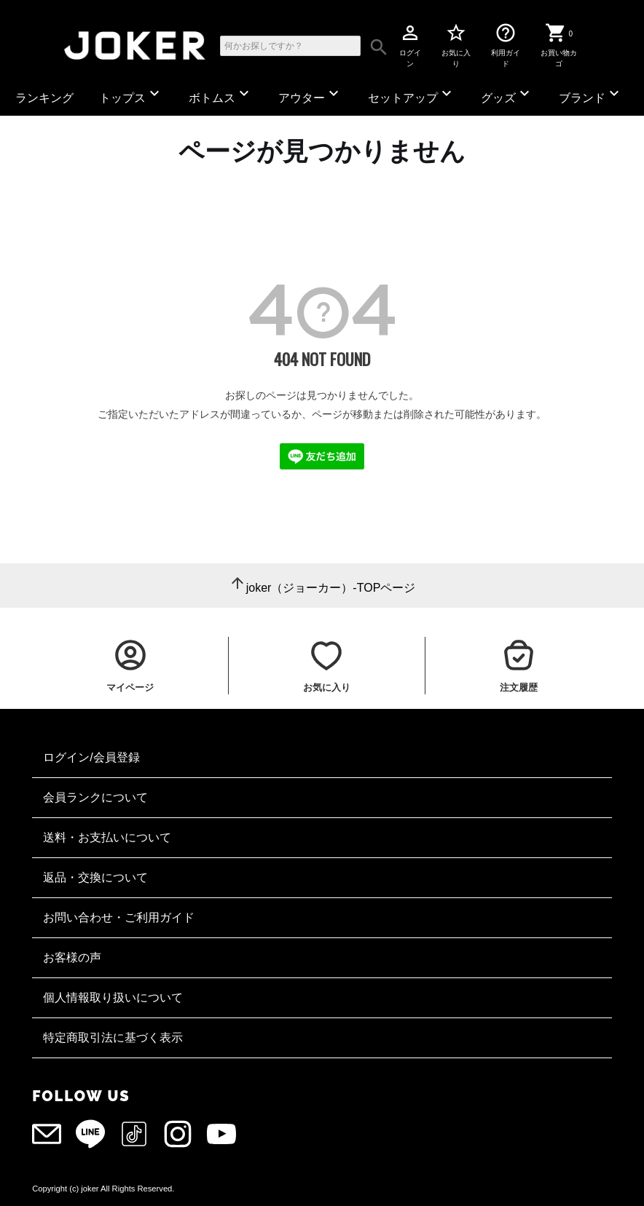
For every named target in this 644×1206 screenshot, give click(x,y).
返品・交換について (95, 877)
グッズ (507, 94)
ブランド (591, 94)
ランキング (44, 98)
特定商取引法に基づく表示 (113, 1037)
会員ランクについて (95, 797)
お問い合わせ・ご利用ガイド (119, 917)
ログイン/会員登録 (91, 757)
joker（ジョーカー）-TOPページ (331, 588)
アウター (310, 94)
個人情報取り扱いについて (113, 997)
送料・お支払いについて (107, 837)
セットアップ (411, 94)
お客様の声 (72, 957)
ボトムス (221, 94)
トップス (131, 94)
